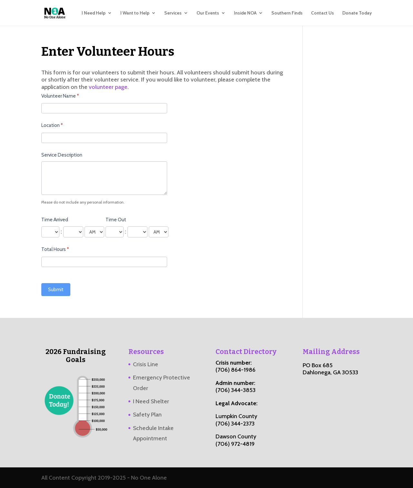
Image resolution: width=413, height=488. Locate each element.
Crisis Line (145, 364)
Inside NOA (245, 13)
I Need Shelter (151, 401)
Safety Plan (147, 414)
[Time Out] (158, 231)
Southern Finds (287, 13)
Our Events (207, 13)
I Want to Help (134, 13)
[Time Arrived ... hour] (50, 231)
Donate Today (357, 13)
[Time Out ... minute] (137, 231)
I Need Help (94, 13)
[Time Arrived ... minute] (73, 231)
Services (173, 13)
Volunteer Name (60, 96)
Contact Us (322, 13)
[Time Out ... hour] (115, 231)
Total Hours (55, 249)
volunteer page (108, 87)
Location (52, 125)
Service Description (61, 155)
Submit (56, 289)
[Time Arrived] (94, 231)
